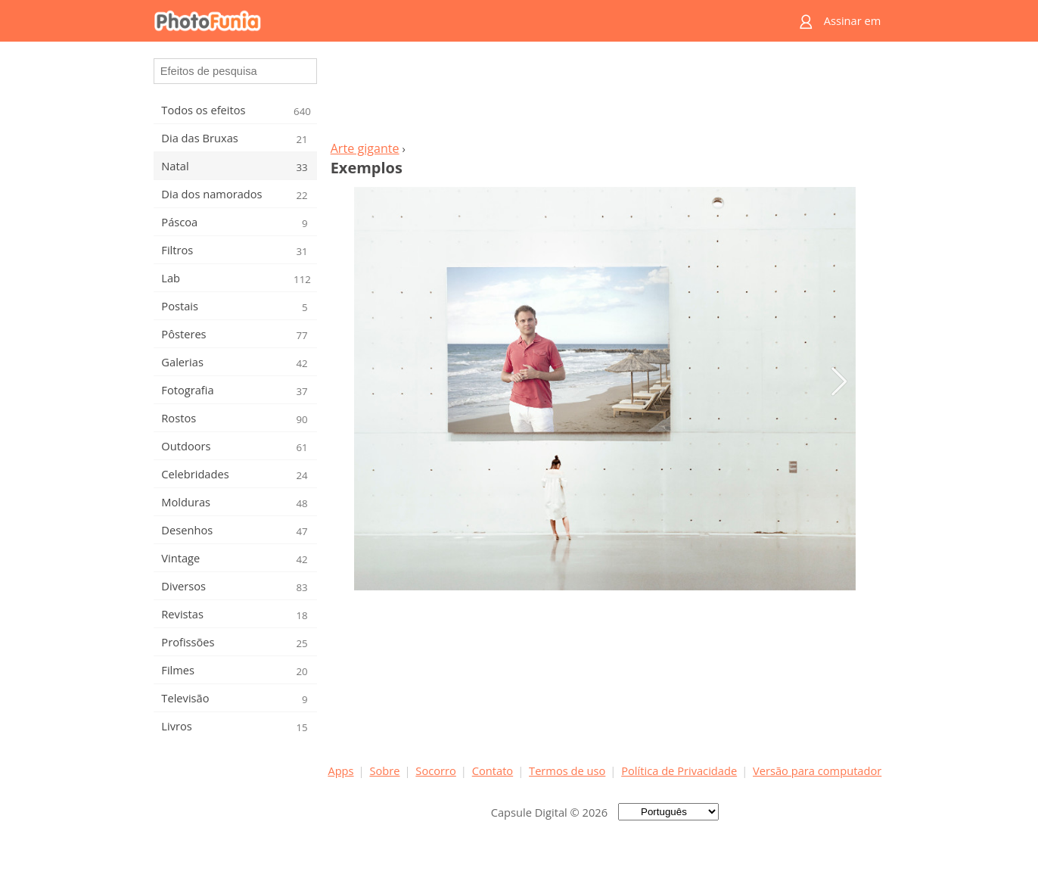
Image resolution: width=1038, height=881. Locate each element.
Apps (340, 770)
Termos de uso (567, 770)
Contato (492, 770)
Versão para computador (817, 770)
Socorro (435, 770)
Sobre (384, 770)
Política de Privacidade (679, 770)
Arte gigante (365, 148)
